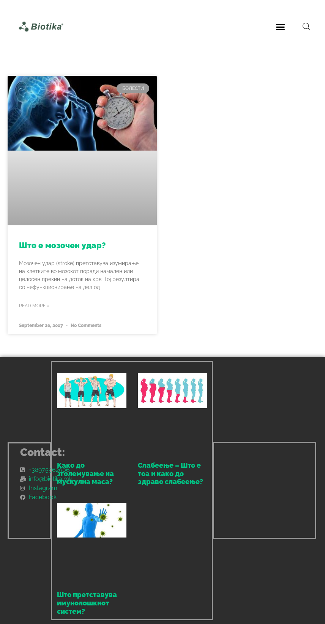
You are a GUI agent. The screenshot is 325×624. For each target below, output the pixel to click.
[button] (280, 26)
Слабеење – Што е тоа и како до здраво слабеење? (170, 473)
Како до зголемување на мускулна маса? (85, 473)
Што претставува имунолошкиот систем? (87, 603)
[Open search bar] (306, 26)
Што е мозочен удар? (62, 245)
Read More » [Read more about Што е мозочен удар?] (34, 305)
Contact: (42, 452)
